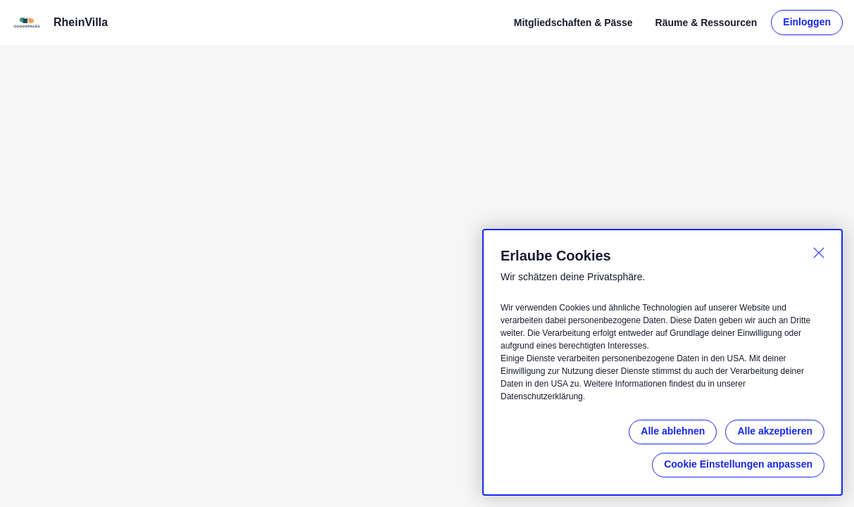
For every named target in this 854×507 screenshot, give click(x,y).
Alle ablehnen (673, 431)
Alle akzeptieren (774, 431)
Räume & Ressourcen (706, 22)
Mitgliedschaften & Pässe (573, 22)
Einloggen (807, 21)
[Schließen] (818, 252)
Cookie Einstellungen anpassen (738, 464)
